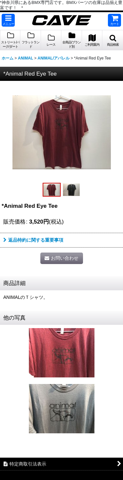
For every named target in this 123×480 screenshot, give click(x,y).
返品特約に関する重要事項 (33, 240)
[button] (8, 20)
